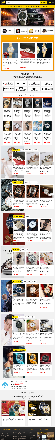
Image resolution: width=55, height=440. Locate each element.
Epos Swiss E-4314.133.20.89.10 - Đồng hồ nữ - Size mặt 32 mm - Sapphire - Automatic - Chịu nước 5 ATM (17, 135)
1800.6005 (19, 384)
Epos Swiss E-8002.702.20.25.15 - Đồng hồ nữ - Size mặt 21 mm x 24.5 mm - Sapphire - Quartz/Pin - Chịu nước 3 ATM (27, 136)
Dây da (35, 149)
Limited (27, 216)
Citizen (15, 317)
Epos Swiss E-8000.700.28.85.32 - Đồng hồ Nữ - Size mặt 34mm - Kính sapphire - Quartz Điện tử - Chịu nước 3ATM (7, 112)
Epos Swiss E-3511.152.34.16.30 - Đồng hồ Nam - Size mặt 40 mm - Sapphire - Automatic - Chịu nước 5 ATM (37, 112)
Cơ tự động (34, 182)
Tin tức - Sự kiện (27, 393)
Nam (22, 249)
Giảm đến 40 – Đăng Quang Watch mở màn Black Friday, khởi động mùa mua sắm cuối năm (38, 419)
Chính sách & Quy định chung (19, 432)
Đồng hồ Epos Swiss (27, 95)
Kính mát (31, 433)
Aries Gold (16, 249)
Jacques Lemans (18, 216)
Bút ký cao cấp (32, 438)
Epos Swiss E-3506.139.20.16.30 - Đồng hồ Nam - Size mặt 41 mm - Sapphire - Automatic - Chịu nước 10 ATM (27, 112)
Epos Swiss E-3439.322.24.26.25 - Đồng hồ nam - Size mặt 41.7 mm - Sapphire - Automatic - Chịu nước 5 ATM (47, 112)
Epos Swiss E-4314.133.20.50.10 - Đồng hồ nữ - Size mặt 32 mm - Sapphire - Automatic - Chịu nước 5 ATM (17, 112)
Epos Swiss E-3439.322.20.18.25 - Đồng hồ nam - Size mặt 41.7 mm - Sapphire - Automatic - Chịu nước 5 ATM (47, 135)
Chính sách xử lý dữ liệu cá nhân (19, 436)
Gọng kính (31, 437)
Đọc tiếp (5, 424)
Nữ (27, 249)
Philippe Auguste (17, 182)
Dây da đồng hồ (32, 435)
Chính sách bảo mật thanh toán (19, 438)
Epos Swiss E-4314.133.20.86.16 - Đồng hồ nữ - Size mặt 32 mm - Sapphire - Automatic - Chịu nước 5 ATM (37, 135)
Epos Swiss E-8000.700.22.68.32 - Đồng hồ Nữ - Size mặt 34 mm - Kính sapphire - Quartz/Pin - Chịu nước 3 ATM (7, 135)
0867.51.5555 (22, 388)
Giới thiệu (3, 432)
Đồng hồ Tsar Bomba (19, 350)
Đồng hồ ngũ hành (26, 149)
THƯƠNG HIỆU (27, 74)
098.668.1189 (22, 386)
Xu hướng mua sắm (27, 38)
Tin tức (6, 414)
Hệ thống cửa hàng (5, 435)
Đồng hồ (30, 432)
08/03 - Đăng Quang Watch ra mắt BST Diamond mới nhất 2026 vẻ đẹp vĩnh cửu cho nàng (13, 419)
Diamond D (16, 149)
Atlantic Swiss (17, 281)
